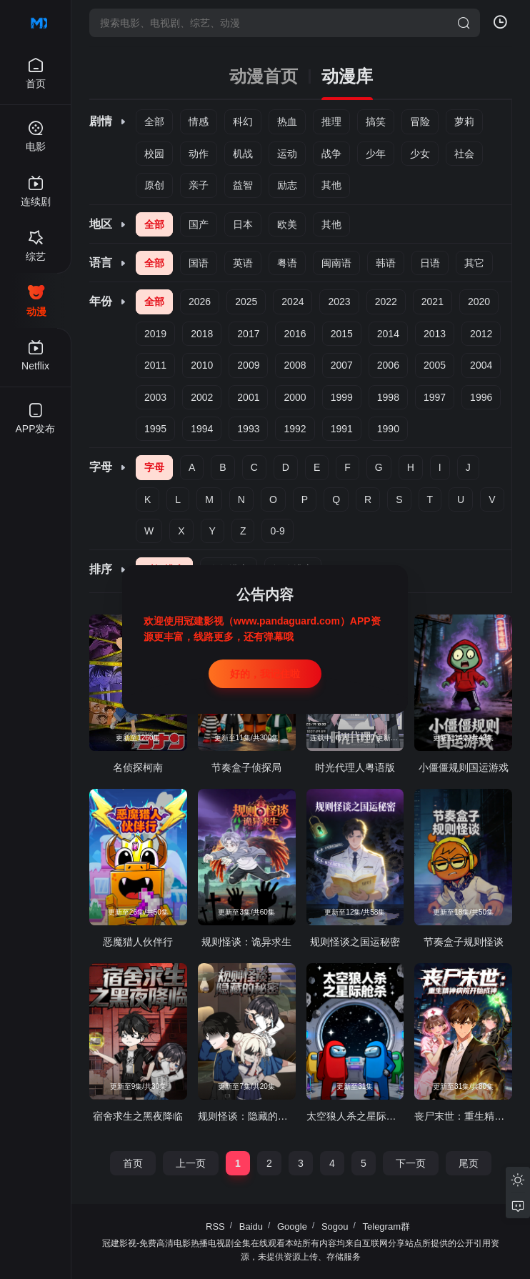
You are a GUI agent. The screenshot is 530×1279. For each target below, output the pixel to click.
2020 (479, 301)
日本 (243, 224)
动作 (199, 153)
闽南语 (336, 263)
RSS (215, 1226)
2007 (342, 365)
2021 (432, 301)
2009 (248, 365)
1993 (248, 428)
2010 (202, 365)
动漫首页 (263, 76)
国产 (199, 224)
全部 (154, 121)
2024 (292, 301)
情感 (199, 121)
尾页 (469, 1163)
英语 (243, 263)
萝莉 (464, 121)
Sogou (335, 1226)
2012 (481, 333)
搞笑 (376, 121)
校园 (154, 153)
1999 (342, 397)
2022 (386, 301)
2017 (248, 333)
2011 (155, 365)
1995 (155, 428)
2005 (435, 365)
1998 (388, 397)
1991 (342, 428)
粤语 (287, 263)
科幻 (243, 121)
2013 (435, 333)
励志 (287, 185)
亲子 (199, 185)
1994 (202, 428)
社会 (464, 153)
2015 (342, 333)
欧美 (287, 224)
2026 (200, 301)
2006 (388, 365)
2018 (202, 333)
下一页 (411, 1163)
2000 (295, 397)
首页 (133, 1163)
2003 (155, 397)
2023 (339, 301)
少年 (376, 153)
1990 (388, 428)
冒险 (420, 121)
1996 (481, 397)
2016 (295, 333)
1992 (295, 428)
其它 (474, 263)
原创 (154, 185)
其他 (331, 185)
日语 (430, 263)
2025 (246, 301)
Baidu (251, 1226)
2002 (202, 397)
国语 (199, 263)
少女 (420, 153)
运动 (287, 153)
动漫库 (347, 76)
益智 (243, 185)
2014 (388, 333)
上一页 (191, 1163)
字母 (154, 467)
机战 (243, 153)
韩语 (386, 263)
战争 (331, 153)
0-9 (277, 531)
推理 (331, 121)
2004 (481, 365)
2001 (248, 397)
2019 (155, 333)
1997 (435, 397)
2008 (295, 365)
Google (292, 1226)
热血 (287, 121)
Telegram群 (386, 1226)
